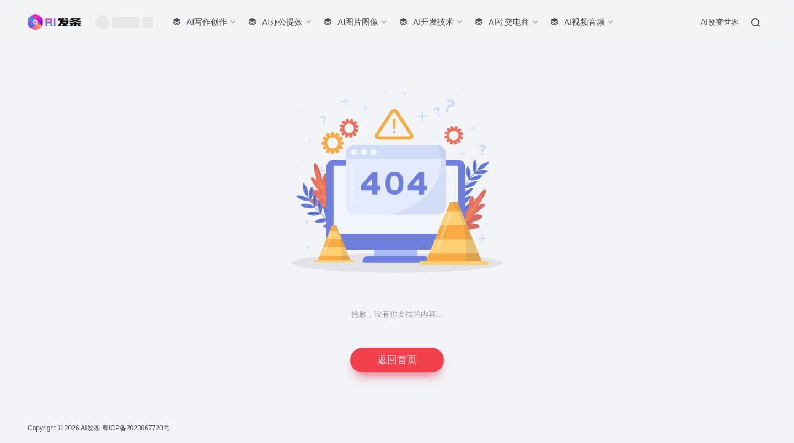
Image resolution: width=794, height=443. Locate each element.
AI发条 (90, 428)
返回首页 (397, 359)
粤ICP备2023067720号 (136, 428)
